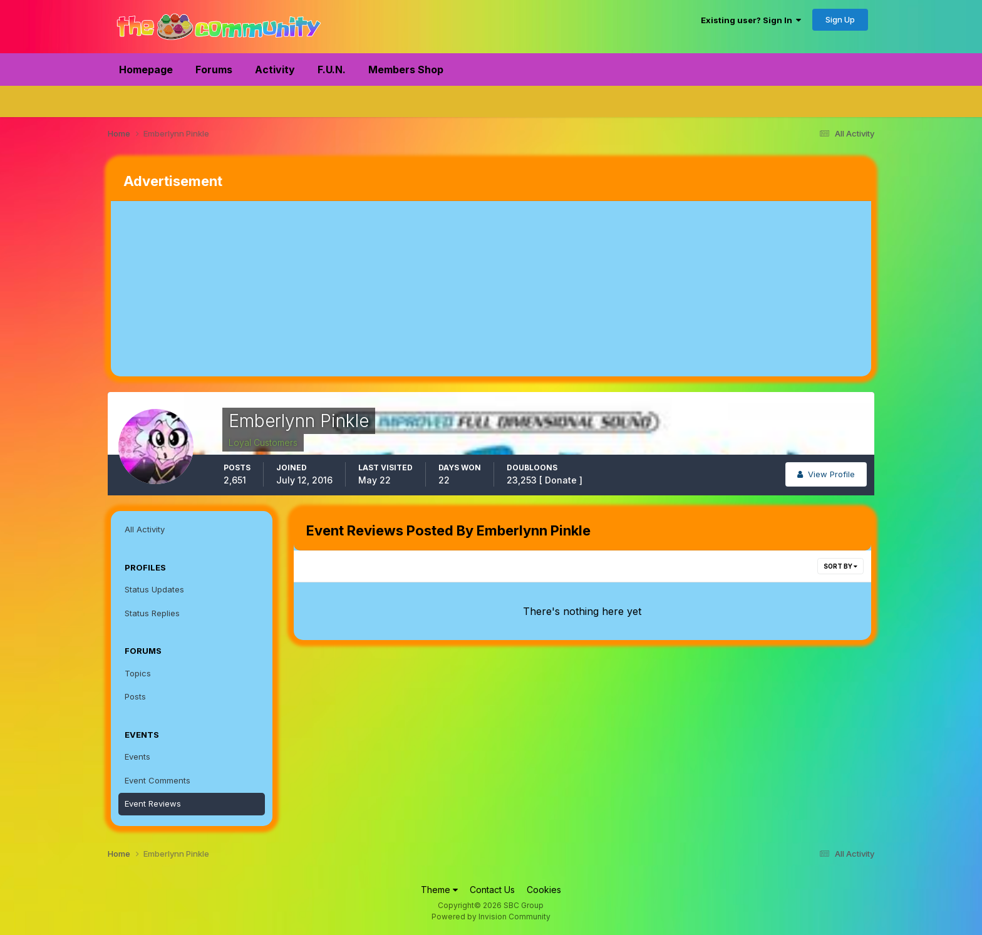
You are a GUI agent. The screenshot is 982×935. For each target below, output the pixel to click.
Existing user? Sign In (751, 20)
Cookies (544, 889)
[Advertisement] (339, 288)
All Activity (145, 529)
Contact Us (492, 889)
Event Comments (157, 780)
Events (137, 757)
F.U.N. (332, 69)
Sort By (840, 566)
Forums (213, 69)
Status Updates (154, 589)
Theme (439, 889)
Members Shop (405, 69)
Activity (275, 69)
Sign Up (840, 19)
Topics (138, 673)
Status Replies (152, 613)
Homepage (146, 69)
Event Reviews (153, 803)
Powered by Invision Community (491, 916)
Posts (135, 696)
